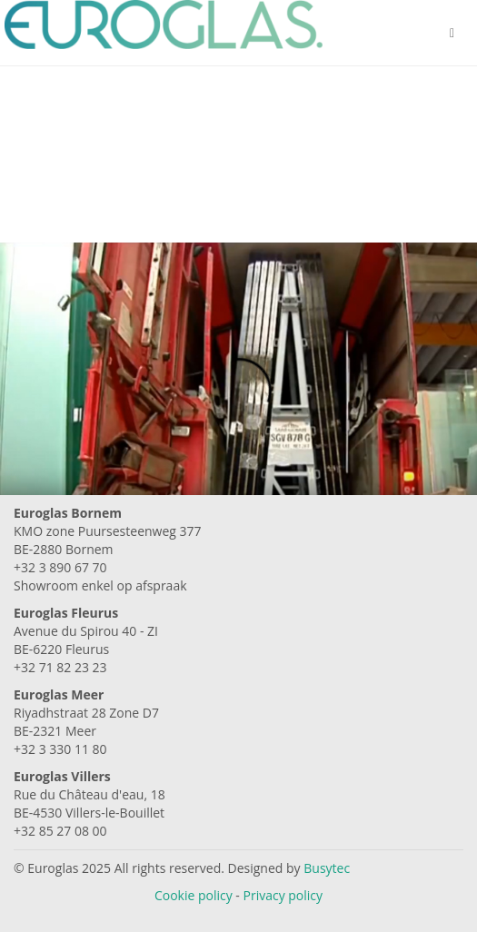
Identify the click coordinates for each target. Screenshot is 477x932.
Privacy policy (283, 895)
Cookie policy (193, 895)
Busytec (326, 868)
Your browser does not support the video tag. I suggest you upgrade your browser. (238, 401)
